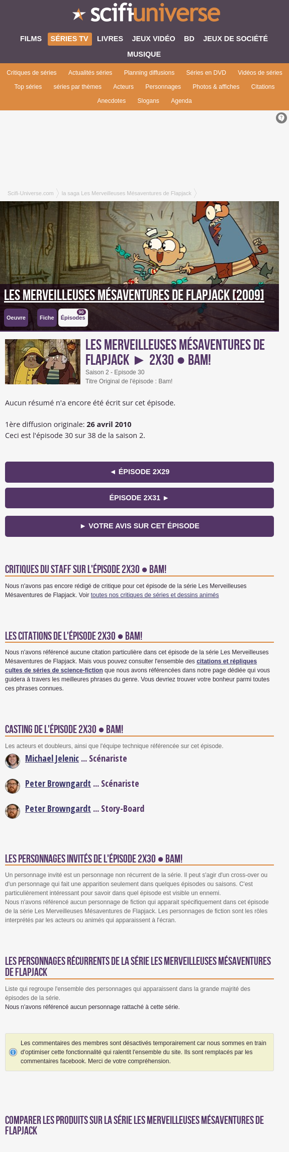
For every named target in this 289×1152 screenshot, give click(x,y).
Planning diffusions (149, 72)
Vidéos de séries (260, 72)
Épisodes (73, 315)
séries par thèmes (78, 86)
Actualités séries (90, 72)
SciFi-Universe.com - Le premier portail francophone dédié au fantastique (144, 15)
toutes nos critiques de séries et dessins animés (155, 595)
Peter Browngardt (58, 783)
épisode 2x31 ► (139, 498)
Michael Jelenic (52, 758)
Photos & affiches (215, 86)
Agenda (181, 100)
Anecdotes (111, 100)
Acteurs (123, 86)
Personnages (163, 86)
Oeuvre (16, 318)
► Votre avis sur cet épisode (139, 526)
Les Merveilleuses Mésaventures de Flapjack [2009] (134, 295)
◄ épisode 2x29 (139, 472)
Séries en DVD (206, 72)
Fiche (47, 318)
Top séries (28, 86)
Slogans (148, 100)
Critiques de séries (31, 72)
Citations (263, 86)
